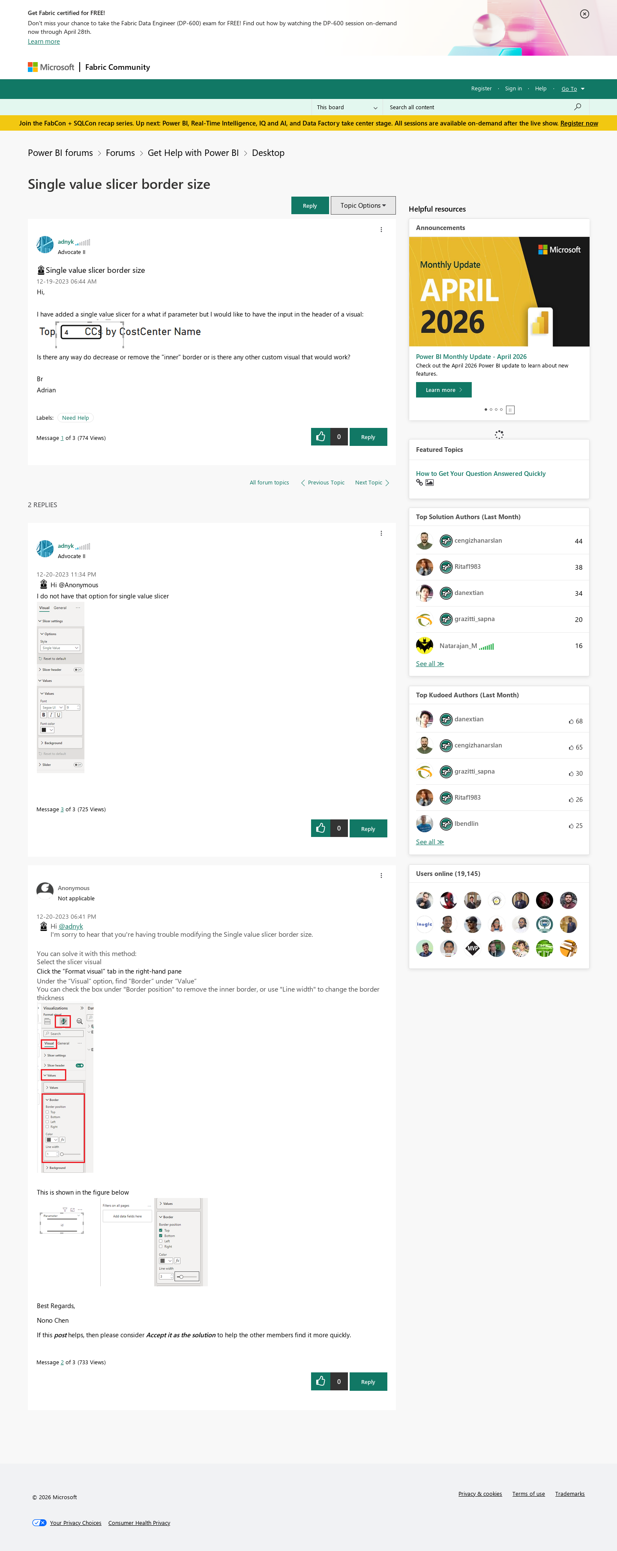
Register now (579, 123)
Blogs (319, 67)
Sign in (513, 88)
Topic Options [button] (360, 205)
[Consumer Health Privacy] (139, 1522)
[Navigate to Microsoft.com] (51, 67)
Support (388, 67)
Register (481, 88)
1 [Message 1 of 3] (62, 437)
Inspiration (207, 67)
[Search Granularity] (347, 107)
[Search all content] (486, 107)
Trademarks (570, 1493)
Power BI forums (60, 152)
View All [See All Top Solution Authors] (430, 664)
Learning (351, 67)
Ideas (242, 67)
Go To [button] (569, 88)
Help (541, 88)
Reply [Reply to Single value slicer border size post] (368, 436)
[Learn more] (444, 389)
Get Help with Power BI (193, 152)
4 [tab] (501, 409)
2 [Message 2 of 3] (62, 1362)
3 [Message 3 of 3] (62, 809)
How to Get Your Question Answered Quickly (481, 473)
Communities (280, 67)
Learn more (44, 41)
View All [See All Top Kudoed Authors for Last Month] (430, 842)
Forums (169, 67)
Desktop (268, 152)
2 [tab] (491, 409)
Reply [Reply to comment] (368, 828)
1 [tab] (486, 409)
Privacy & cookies (480, 1493)
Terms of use (528, 1493)
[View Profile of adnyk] (66, 241)
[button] (310, 205)
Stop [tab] (510, 410)
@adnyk (71, 925)
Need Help (75, 417)
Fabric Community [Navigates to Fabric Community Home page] (117, 67)
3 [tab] (496, 409)
